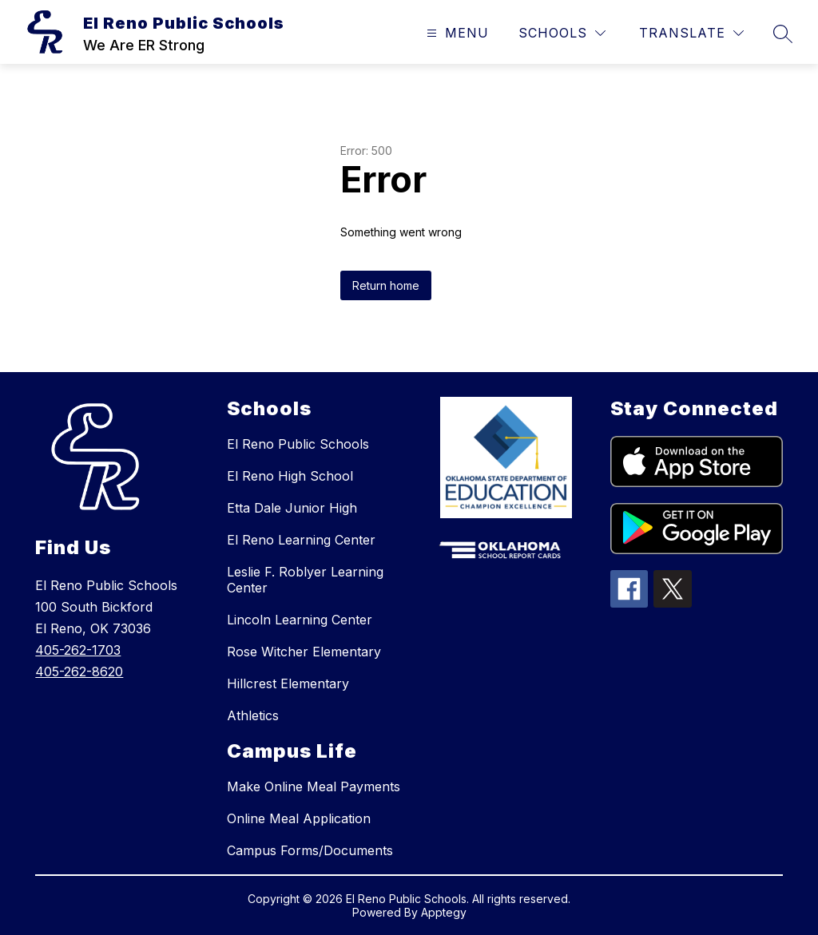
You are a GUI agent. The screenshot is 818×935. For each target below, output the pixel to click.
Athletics (253, 715)
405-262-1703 (78, 650)
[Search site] (782, 33)
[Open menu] (456, 33)
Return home (385, 285)
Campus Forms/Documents (310, 850)
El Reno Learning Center (301, 540)
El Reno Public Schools (298, 444)
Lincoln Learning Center (299, 620)
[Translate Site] (691, 33)
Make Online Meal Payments (313, 786)
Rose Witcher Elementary (304, 652)
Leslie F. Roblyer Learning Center (305, 580)
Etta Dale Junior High (292, 508)
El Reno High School (290, 476)
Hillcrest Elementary (288, 683)
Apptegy (444, 912)
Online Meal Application (299, 818)
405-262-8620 (79, 671)
